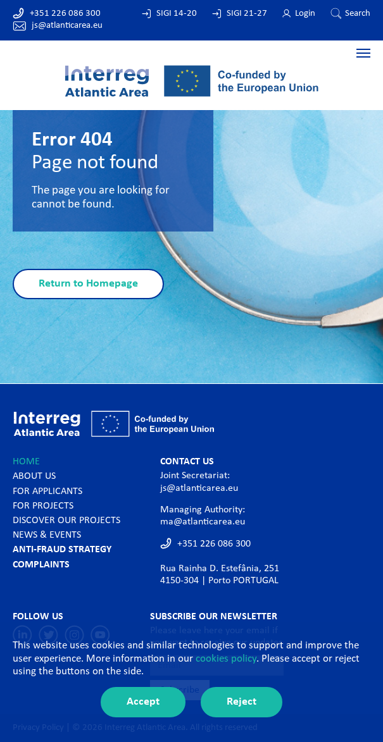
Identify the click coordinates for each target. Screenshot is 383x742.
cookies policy (226, 658)
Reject (241, 702)
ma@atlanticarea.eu (202, 522)
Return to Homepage (88, 284)
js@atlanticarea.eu (67, 25)
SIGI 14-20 (176, 13)
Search (357, 13)
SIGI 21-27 (247, 13)
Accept (143, 702)
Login (305, 13)
